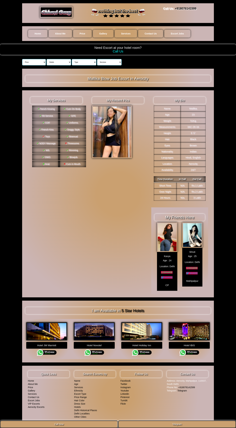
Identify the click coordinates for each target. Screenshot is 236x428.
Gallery (103, 33)
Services (126, 33)
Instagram (125, 386)
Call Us (118, 51)
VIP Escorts (34, 402)
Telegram (182, 389)
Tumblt (123, 399)
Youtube (124, 389)
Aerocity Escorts (36, 406)
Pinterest (124, 396)
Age (76, 383)
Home (38, 33)
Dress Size (79, 402)
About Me (60, 33)
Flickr (123, 402)
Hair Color (79, 399)
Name (77, 379)
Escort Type (80, 392)
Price (82, 33)
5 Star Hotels (132, 310)
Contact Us (151, 33)
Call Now (59, 424)
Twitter (123, 383)
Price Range (80, 396)
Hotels (77, 406)
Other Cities (80, 415)
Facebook (125, 379)
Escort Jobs (177, 33)
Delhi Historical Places (85, 409)
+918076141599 (185, 8)
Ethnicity (78, 389)
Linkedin (124, 392)
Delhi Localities (82, 412)
